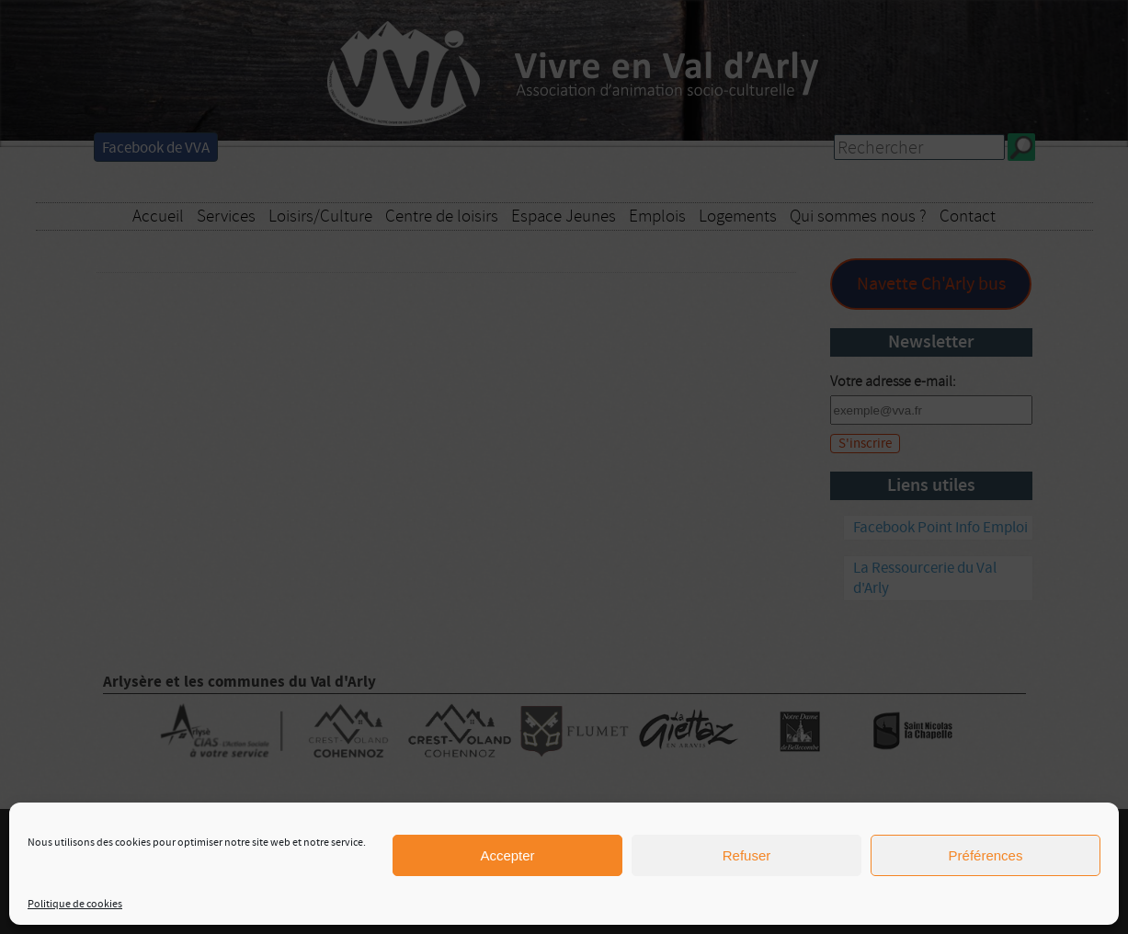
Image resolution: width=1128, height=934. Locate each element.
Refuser (747, 855)
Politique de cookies (75, 904)
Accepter (507, 855)
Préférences (986, 855)
